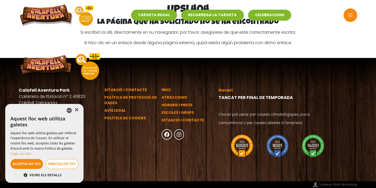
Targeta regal (154, 14)
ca (332, 15)
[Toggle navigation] (350, 15)
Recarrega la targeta (212, 14)
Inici (166, 89)
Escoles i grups (178, 112)
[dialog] (44, 143)
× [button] (76, 110)
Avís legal (115, 110)
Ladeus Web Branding (334, 184)
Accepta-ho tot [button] (27, 164)
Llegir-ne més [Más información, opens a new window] (20, 153)
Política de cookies (125, 118)
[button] (44, 175)
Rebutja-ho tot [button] (62, 164)
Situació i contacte (125, 89)
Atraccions (174, 97)
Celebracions (269, 14)
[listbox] (69, 110)
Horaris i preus (177, 105)
